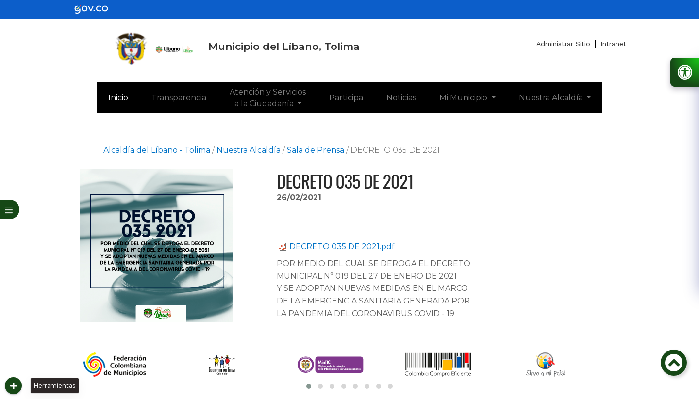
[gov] (97, 9)
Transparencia (178, 97)
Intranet (613, 44)
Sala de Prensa (315, 150)
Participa (346, 97)
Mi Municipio (464, 97)
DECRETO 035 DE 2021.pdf (337, 246)
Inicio (124, 97)
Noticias (401, 97)
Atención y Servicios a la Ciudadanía (268, 97)
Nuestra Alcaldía (552, 97)
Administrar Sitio (563, 44)
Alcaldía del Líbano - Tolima (156, 150)
